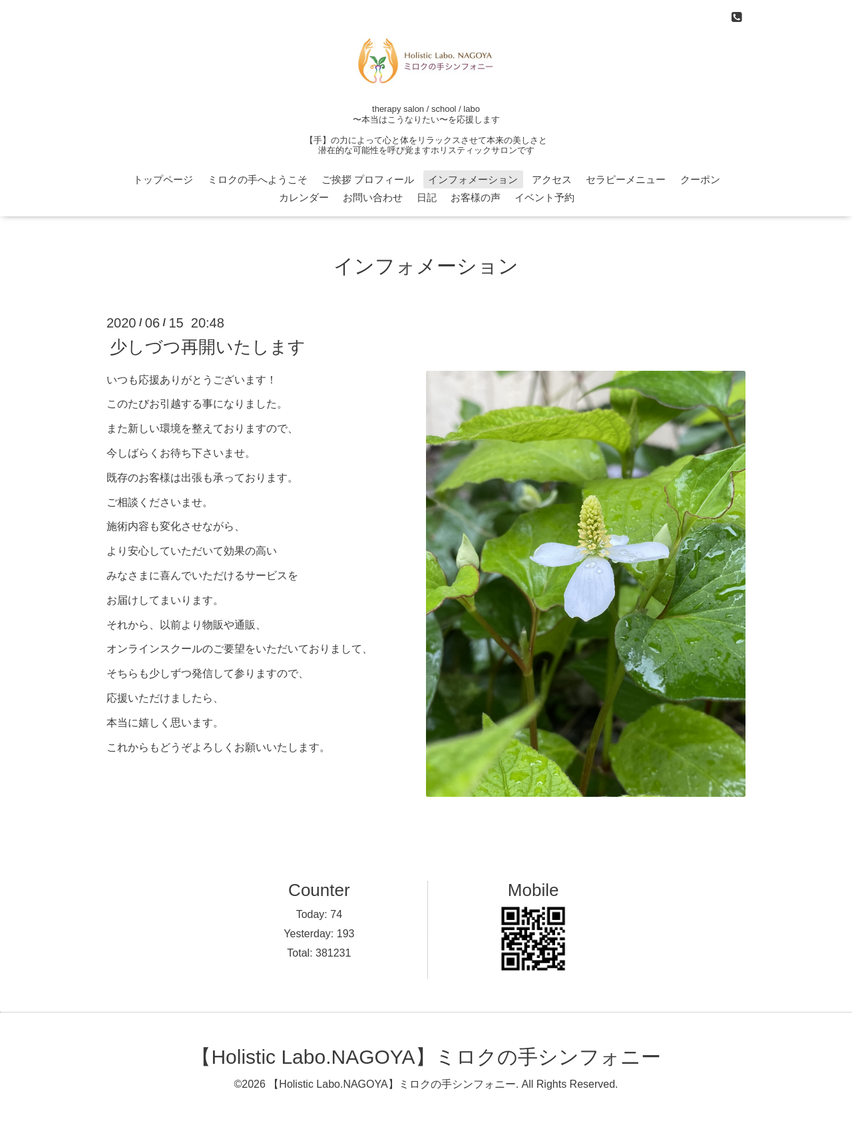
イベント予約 (544, 197)
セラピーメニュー (626, 179)
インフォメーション (473, 179)
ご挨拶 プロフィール (367, 179)
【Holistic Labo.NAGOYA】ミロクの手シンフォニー (425, 1057)
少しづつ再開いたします (208, 346)
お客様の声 (476, 197)
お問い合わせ (373, 197)
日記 (427, 197)
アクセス (552, 179)
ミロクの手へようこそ (258, 179)
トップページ (163, 179)
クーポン (700, 179)
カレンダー (304, 197)
